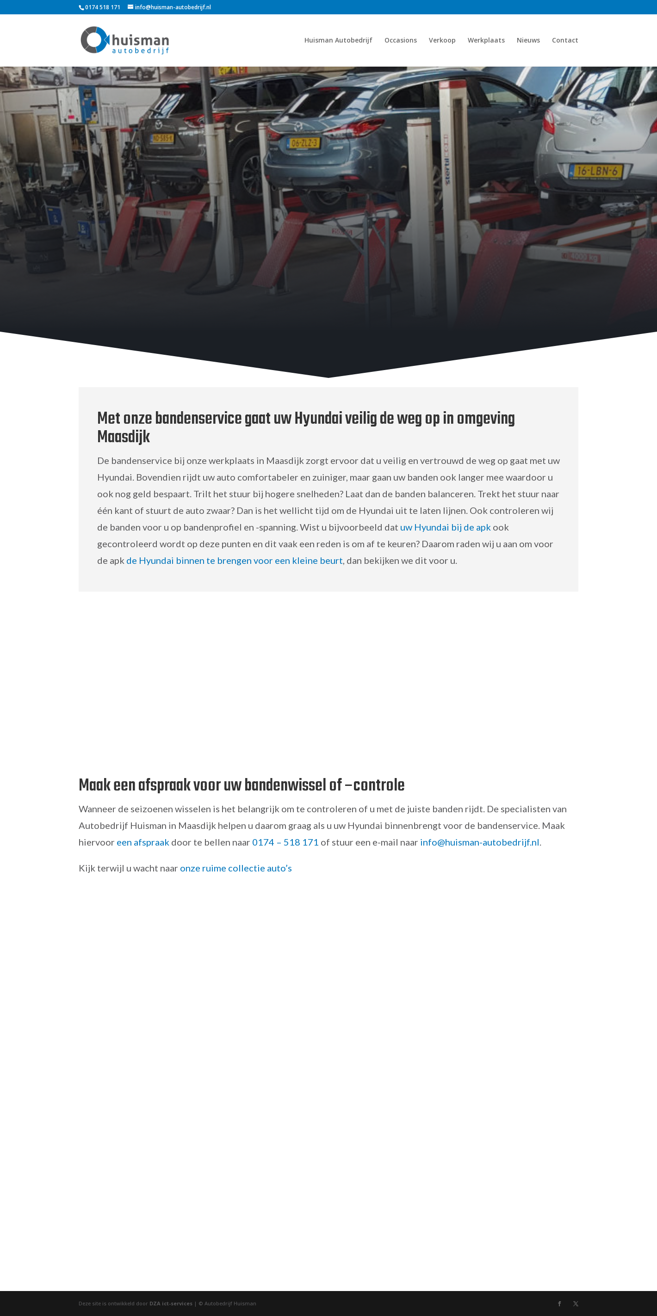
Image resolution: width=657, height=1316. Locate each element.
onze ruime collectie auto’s (236, 867)
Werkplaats (486, 40)
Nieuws (528, 40)
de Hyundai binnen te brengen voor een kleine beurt (234, 560)
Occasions (400, 40)
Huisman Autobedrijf (338, 40)
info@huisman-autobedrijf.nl (479, 841)
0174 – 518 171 (285, 841)
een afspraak (143, 841)
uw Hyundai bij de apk (445, 526)
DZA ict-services (170, 1303)
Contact (565, 40)
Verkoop (442, 40)
